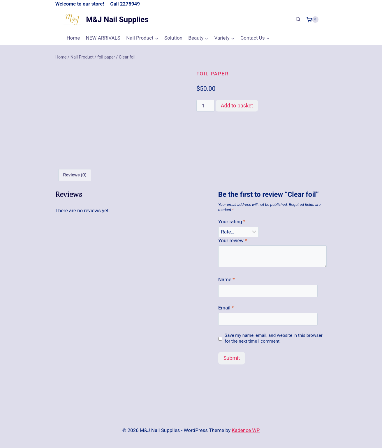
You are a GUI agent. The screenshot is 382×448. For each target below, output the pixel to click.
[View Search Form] (298, 19)
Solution (173, 38)
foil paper (212, 74)
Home (73, 38)
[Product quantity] (205, 105)
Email (226, 308)
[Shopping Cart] (312, 19)
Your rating (232, 221)
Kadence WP (246, 430)
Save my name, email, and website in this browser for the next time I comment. (274, 338)
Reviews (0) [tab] (74, 175)
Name (226, 279)
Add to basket (237, 105)
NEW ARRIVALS (103, 38)
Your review (232, 240)
